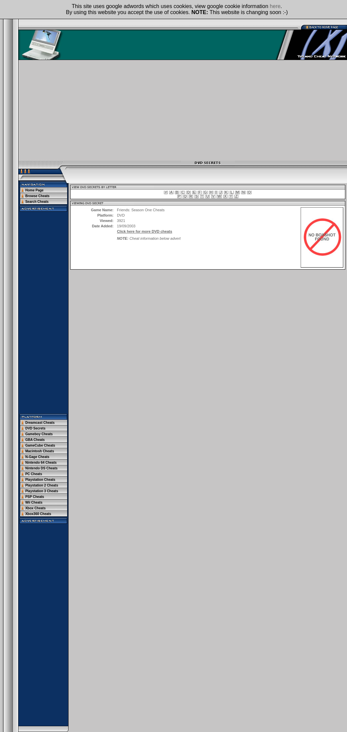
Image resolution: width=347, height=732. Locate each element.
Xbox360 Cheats (38, 514)
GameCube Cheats (40, 445)
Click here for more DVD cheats (144, 231)
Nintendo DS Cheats (41, 468)
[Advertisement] (183, 110)
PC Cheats (33, 474)
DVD (121, 215)
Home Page (34, 190)
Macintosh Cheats (39, 451)
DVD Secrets (35, 428)
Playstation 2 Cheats (41, 485)
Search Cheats (36, 202)
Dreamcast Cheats (39, 423)
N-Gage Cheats (37, 457)
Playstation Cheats (40, 480)
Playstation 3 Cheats (41, 491)
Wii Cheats (33, 502)
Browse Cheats (37, 196)
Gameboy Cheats (39, 434)
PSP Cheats (34, 497)
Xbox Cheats (35, 508)
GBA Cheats (35, 440)
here (275, 6)
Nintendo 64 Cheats (40, 462)
